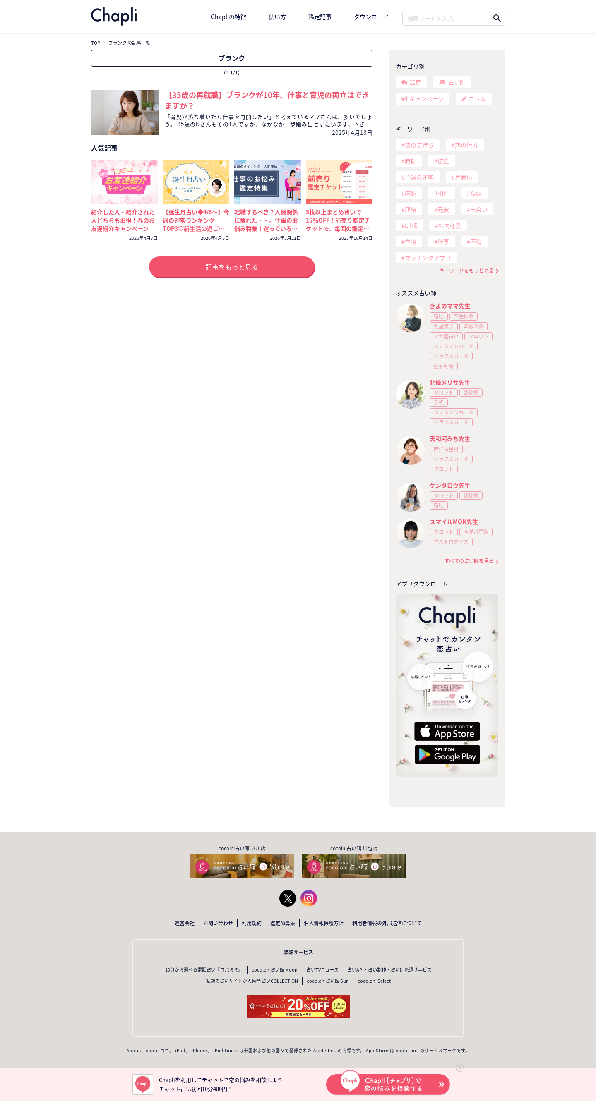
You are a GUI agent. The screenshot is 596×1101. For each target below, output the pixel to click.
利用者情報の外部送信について (387, 923)
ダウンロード (371, 16)
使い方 (277, 16)
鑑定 (415, 82)
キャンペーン (426, 98)
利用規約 (252, 923)
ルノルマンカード (453, 346)
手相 (439, 402)
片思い (463, 177)
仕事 (443, 241)
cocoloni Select (374, 980)
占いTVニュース (322, 969)
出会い (479, 209)
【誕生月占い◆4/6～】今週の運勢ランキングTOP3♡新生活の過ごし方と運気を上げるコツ (196, 224)
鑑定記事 (320, 16)
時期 (410, 161)
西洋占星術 (446, 449)
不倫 (476, 241)
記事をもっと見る (231, 267)
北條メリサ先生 (450, 382)
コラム (477, 98)
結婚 (410, 193)
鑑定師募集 (282, 923)
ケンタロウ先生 (450, 485)
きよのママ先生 (450, 306)
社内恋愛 (449, 225)
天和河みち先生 (450, 438)
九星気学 (444, 326)
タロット (478, 336)
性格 (410, 241)
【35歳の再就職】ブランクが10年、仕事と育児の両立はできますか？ (267, 100)
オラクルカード (451, 356)
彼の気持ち (419, 145)
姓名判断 (444, 366)
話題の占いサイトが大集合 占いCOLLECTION (252, 980)
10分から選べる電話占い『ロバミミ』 (204, 969)
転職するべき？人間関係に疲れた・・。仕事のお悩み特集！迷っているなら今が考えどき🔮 (266, 224)
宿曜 (439, 316)
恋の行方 (466, 145)
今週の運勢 (419, 177)
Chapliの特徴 (228, 16)
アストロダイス (451, 542)
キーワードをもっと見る (466, 270)
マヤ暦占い (446, 336)
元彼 (443, 209)
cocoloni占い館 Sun (328, 980)
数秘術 (471, 392)
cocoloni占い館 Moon (275, 969)
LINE (411, 225)
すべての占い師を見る (469, 561)
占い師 (457, 82)
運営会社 (185, 923)
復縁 (476, 193)
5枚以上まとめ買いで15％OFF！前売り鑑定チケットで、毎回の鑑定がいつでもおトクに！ (338, 224)
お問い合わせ (218, 923)
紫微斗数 (473, 326)
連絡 (410, 209)
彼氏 (443, 161)
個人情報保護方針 (324, 923)
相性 (443, 193)
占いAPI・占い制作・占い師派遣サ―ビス (389, 969)
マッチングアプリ (428, 258)
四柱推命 (463, 316)
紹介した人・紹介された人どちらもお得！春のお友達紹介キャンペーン (123, 220)
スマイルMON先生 (454, 521)
